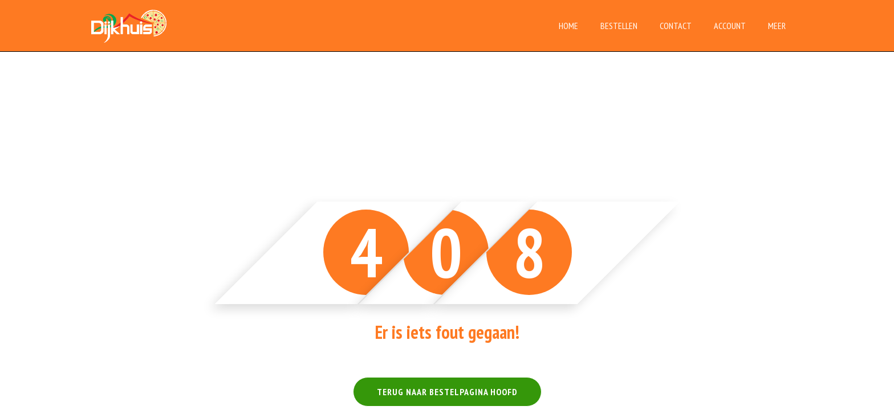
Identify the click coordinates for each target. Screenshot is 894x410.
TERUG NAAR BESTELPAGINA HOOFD (447, 391)
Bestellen (618, 25)
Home (568, 25)
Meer (777, 25)
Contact (676, 25)
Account (730, 25)
